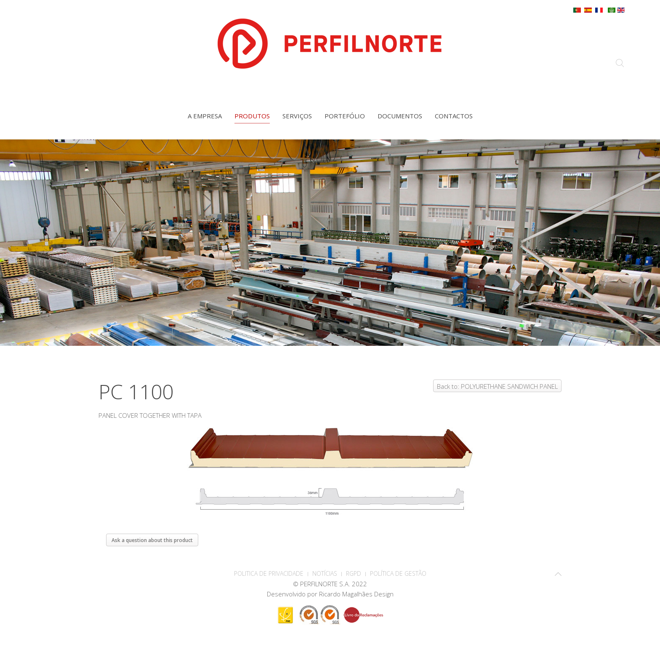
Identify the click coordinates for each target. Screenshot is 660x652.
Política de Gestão (398, 573)
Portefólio (345, 116)
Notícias (324, 573)
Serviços (297, 116)
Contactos (454, 116)
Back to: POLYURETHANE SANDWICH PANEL (497, 386)
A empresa (205, 116)
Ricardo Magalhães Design (356, 594)
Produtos (252, 116)
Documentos (400, 116)
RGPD (353, 573)
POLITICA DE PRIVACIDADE (268, 573)
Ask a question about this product (152, 540)
